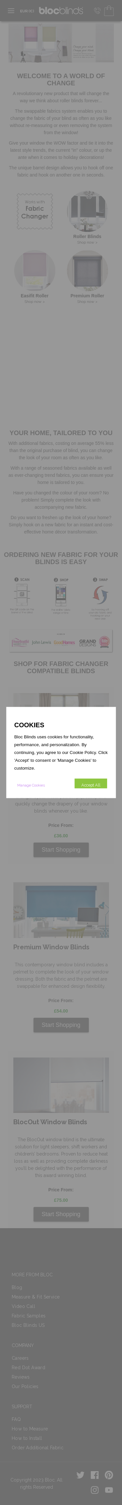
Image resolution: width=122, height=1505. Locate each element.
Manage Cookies (31, 785)
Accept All (91, 785)
